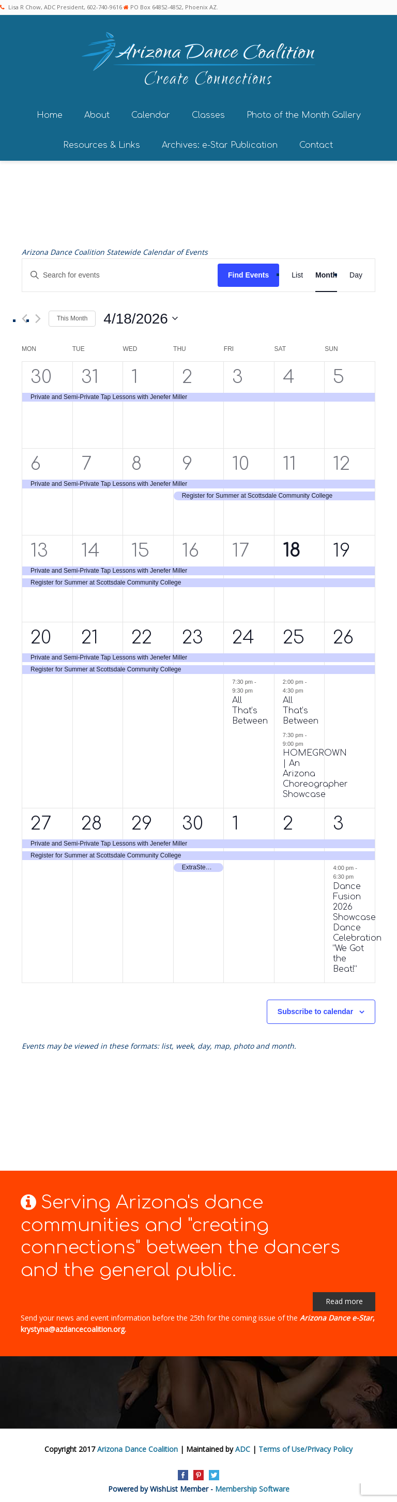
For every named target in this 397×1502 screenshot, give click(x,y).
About (97, 112)
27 (40, 820)
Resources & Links (101, 142)
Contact (316, 142)
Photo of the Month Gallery (304, 112)
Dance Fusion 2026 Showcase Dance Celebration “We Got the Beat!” (357, 925)
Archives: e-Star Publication (220, 142)
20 (40, 634)
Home (50, 112)
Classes (208, 112)
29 (141, 820)
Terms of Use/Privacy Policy (305, 1446)
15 (140, 548)
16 (190, 548)
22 (141, 634)
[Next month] (38, 315)
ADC (242, 1446)
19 (341, 548)
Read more (344, 1298)
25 (293, 634)
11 (289, 461)
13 (39, 548)
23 (192, 634)
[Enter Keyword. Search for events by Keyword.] (120, 272)
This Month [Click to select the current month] (72, 315)
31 (90, 374)
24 (243, 634)
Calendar (150, 112)
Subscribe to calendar (315, 1008)
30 (41, 374)
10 (240, 461)
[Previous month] (24, 315)
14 (90, 548)
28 (91, 820)
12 (341, 461)
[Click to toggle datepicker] (140, 315)
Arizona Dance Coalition (137, 1446)
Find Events (248, 272)
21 (89, 634)
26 (343, 634)
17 (240, 548)
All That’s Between (250, 708)
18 (291, 548)
